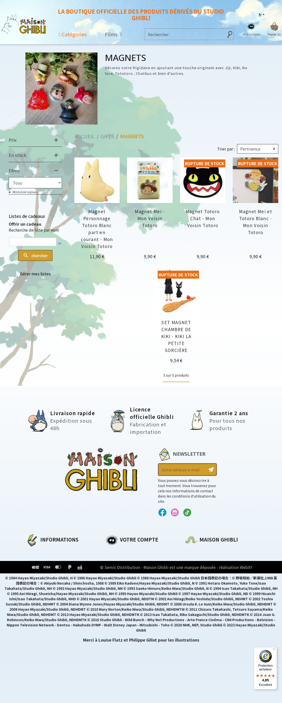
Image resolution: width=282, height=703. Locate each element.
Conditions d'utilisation (51, 568)
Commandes (119, 559)
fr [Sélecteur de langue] (260, 15)
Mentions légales (43, 559)
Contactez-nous (202, 598)
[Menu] (274, 650)
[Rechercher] (184, 34)
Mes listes (115, 585)
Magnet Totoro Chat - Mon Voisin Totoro (203, 218)
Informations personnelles (134, 551)
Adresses (115, 568)
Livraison (35, 585)
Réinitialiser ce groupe (25, 192)
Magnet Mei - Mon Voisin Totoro (150, 218)
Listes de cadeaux (27, 216)
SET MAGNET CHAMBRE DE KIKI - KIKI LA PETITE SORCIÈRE (176, 336)
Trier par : (226, 149)
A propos (35, 551)
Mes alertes (117, 593)
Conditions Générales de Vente (58, 576)
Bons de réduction (125, 576)
